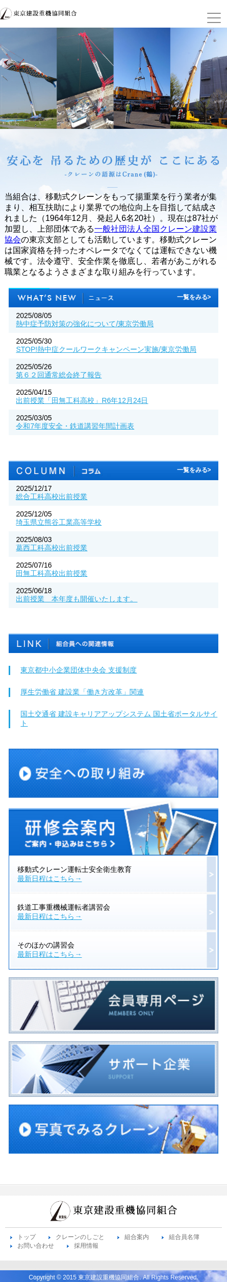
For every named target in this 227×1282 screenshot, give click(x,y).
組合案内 (136, 1237)
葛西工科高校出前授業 (51, 548)
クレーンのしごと (80, 1237)
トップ (26, 1237)
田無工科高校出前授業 (51, 573)
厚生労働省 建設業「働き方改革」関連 (82, 692)
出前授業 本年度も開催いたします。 (76, 599)
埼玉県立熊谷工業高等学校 (59, 522)
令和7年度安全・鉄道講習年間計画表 (75, 426)
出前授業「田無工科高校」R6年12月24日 (82, 400)
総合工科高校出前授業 (51, 496)
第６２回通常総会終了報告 (59, 375)
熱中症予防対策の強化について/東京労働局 (85, 324)
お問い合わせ (35, 1245)
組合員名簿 (184, 1237)
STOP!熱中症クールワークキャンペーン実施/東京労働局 (106, 349)
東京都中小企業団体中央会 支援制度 (78, 670)
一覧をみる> (194, 297)
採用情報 (86, 1245)
